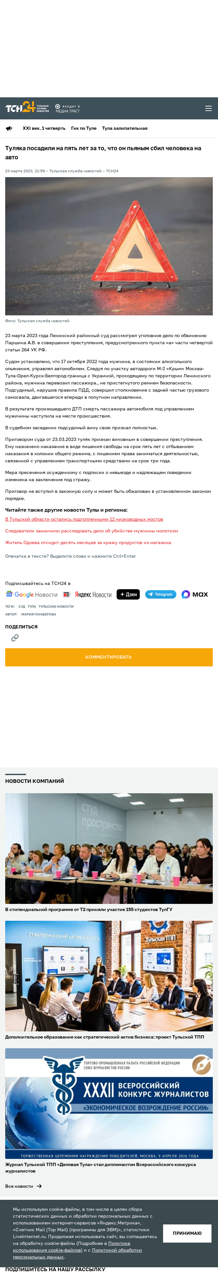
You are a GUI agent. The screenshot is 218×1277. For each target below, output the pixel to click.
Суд (22, 606)
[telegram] (160, 594)
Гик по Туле (83, 128)
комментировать (109, 657)
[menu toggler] (209, 108)
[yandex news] (87, 594)
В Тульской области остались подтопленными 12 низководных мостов (84, 519)
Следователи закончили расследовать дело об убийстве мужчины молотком (91, 531)
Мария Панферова (38, 614)
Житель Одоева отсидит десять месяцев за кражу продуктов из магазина (88, 543)
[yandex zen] (128, 594)
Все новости (19, 1186)
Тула (32, 606)
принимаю (187, 1233)
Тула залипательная (124, 128)
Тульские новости (56, 606)
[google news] (32, 594)
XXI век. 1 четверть (44, 128)
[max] (195, 594)
